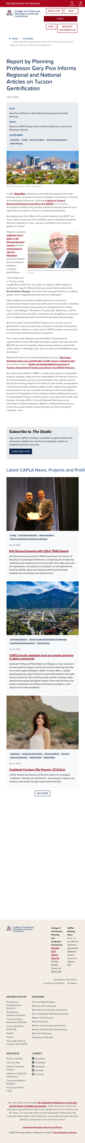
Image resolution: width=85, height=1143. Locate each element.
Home (15, 38)
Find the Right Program (43, 1002)
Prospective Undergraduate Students (14, 1005)
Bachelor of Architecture (44, 1006)
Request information (67, 28)
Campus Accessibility (54, 983)
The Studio (28, 38)
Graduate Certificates (42, 1037)
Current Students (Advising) (15, 1028)
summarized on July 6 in (14, 252)
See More (42, 793)
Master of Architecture (43, 1017)
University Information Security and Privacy (42, 1127)
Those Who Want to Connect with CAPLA (17, 1043)
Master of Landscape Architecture (49, 1025)
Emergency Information (65, 979)
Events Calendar (15, 1058)
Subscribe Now (20, 451)
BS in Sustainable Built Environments (50, 1013)
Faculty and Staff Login (15, 1089)
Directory (54, 11)
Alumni (10, 1033)
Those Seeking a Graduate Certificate (17, 1021)
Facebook (40, 1058)
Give (71, 11)
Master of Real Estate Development (49, 1029)
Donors (10, 1037)
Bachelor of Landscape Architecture (50, 1010)
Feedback (72, 983)
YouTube (39, 1074)
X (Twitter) (40, 1062)
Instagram (40, 1066)
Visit (51, 26)
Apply (60, 18)
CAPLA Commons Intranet (15, 1068)
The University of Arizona (65, 1132)
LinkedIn (39, 1070)
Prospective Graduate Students (16, 1014)
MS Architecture (40, 1021)
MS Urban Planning (41, 1033)
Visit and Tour (13, 1062)
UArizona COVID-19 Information (16, 1075)
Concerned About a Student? (16, 1082)
